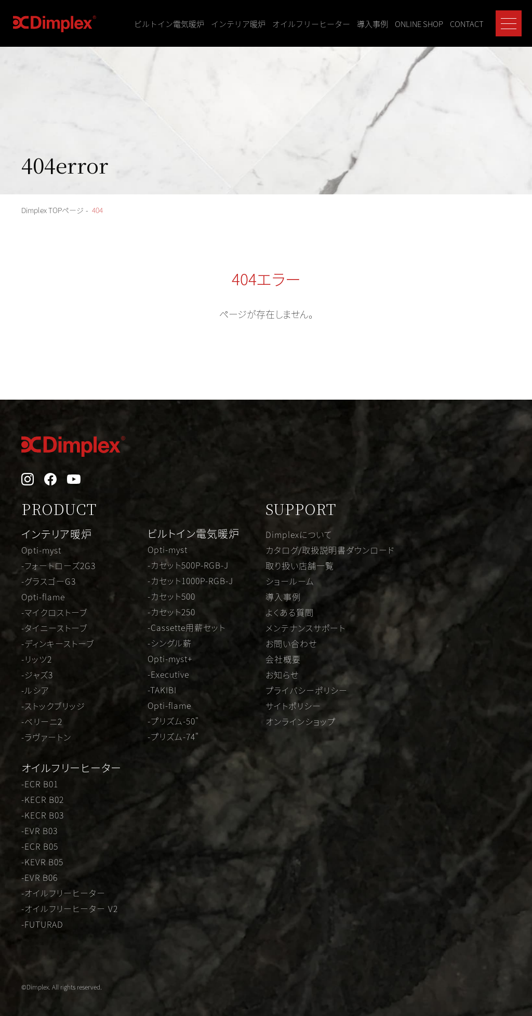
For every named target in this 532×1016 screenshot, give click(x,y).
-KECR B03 (42, 815)
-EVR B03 (39, 830)
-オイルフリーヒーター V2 (69, 908)
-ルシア (35, 690)
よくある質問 (289, 612)
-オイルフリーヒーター (63, 893)
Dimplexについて (298, 534)
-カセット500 (171, 596)
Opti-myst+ (170, 658)
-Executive (168, 674)
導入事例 (372, 23)
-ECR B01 (39, 783)
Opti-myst (41, 550)
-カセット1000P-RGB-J (190, 580)
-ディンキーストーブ (57, 643)
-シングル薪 (170, 643)
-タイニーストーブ (54, 628)
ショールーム (289, 581)
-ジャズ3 (37, 674)
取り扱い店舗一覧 (299, 565)
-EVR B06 (39, 877)
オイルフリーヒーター (311, 23)
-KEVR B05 (42, 861)
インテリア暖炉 (238, 23)
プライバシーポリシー (306, 690)
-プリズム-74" (173, 736)
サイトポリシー (293, 706)
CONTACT (467, 23)
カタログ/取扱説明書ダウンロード (330, 550)
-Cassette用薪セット (186, 627)
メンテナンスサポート (305, 628)
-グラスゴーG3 (48, 581)
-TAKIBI (162, 689)
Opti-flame (43, 596)
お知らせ (282, 674)
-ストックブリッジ (53, 706)
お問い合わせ (291, 643)
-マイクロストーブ (54, 612)
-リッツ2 (36, 659)
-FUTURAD (42, 924)
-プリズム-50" (173, 721)
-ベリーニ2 (41, 721)
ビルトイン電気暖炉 (169, 23)
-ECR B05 (39, 846)
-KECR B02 (42, 799)
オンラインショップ (300, 721)
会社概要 (283, 659)
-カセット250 (171, 611)
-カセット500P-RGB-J (188, 565)
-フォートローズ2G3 (58, 565)
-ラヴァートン (46, 737)
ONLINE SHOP (419, 23)
